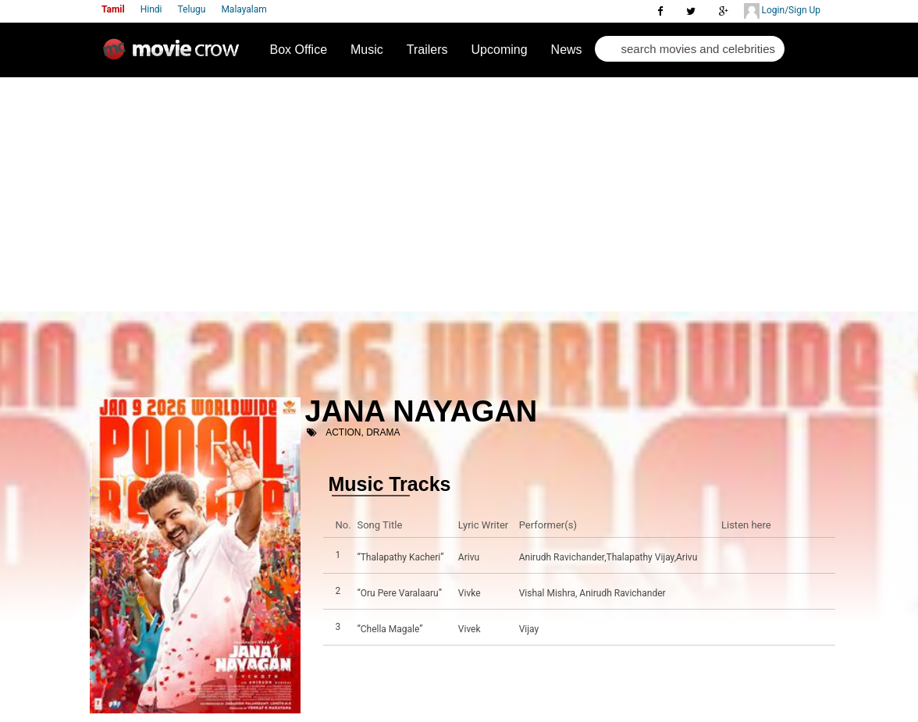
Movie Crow (175, 55)
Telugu (192, 9)
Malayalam (243, 9)
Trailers (427, 49)
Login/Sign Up (782, 11)
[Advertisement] (459, 194)
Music (366, 49)
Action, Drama (363, 432)
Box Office (299, 49)
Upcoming (499, 49)
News (566, 49)
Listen (737, 557)
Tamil (113, 9)
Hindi (151, 9)
